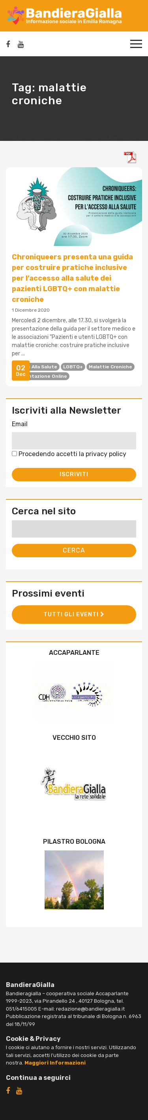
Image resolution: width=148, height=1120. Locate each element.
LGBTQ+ (73, 367)
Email (20, 424)
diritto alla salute (35, 367)
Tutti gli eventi (74, 614)
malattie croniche (110, 367)
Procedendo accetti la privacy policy (69, 454)
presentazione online (40, 376)
